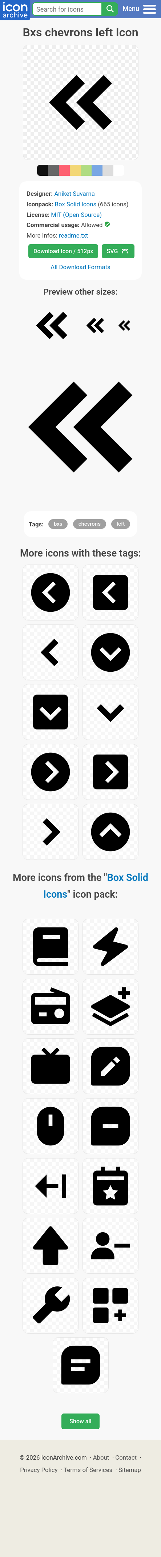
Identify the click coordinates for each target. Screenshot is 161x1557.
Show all (80, 1421)
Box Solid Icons (76, 204)
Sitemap (129, 1469)
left (121, 524)
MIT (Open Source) (76, 214)
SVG (117, 251)
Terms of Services (88, 1469)
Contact (126, 1457)
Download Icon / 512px (63, 251)
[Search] (109, 9)
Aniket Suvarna (74, 193)
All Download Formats (80, 267)
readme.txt (73, 235)
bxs (58, 524)
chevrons (90, 524)
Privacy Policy (38, 1469)
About (101, 1457)
